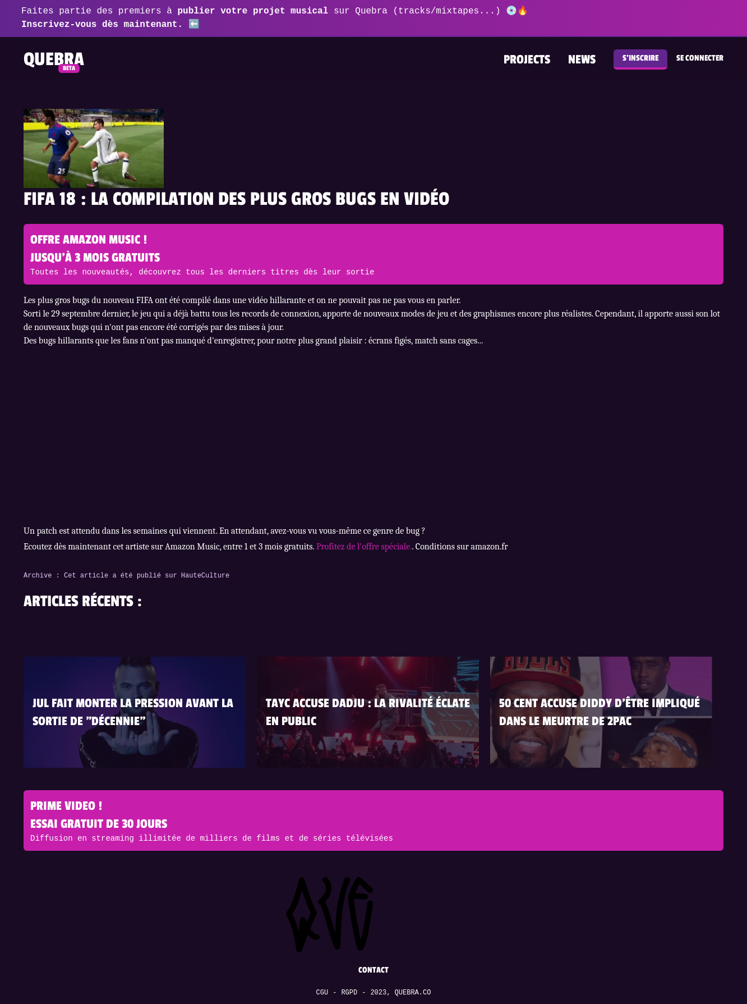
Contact (373, 970)
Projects (527, 59)
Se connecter (699, 58)
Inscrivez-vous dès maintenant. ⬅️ (110, 25)
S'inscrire (640, 58)
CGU (322, 993)
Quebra (54, 59)
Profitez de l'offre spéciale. (364, 547)
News (582, 59)
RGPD (349, 993)
